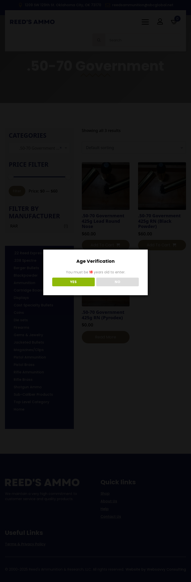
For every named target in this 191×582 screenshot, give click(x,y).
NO (117, 281)
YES (73, 281)
